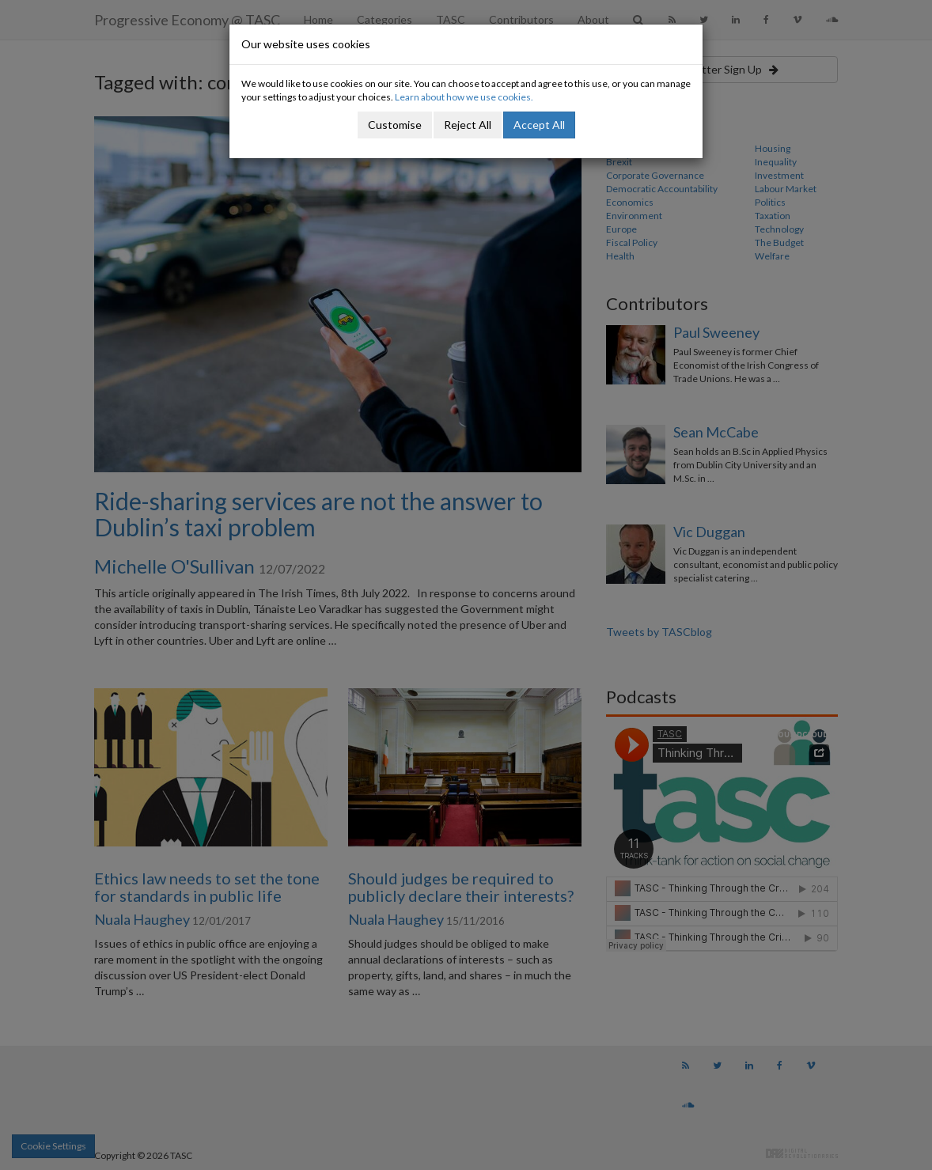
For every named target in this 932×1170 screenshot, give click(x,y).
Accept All (539, 124)
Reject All (467, 124)
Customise (395, 124)
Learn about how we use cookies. (464, 97)
